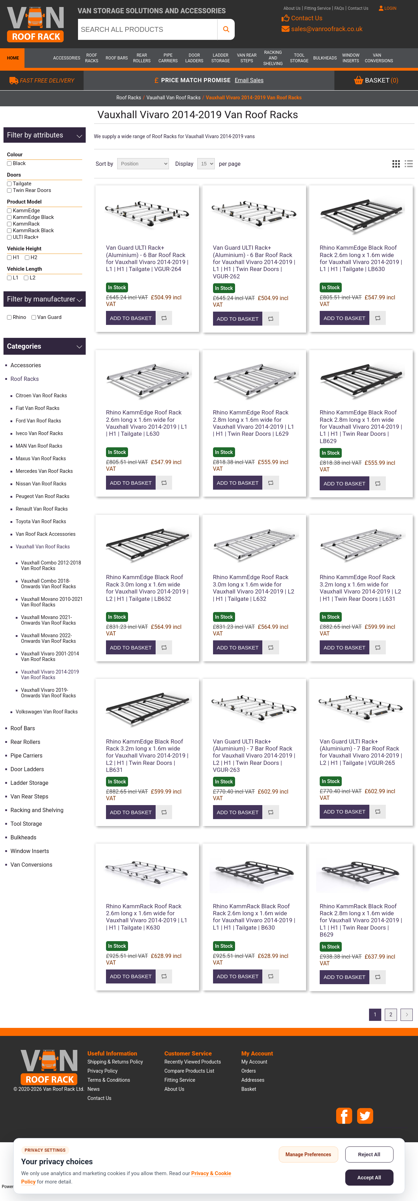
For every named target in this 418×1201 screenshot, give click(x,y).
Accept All (369, 1177)
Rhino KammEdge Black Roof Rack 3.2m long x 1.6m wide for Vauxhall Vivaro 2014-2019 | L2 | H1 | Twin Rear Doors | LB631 (147, 756)
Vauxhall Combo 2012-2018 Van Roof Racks (51, 565)
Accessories (65, 58)
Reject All (369, 1154)
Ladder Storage (220, 58)
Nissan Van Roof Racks (41, 483)
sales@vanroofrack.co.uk (322, 29)
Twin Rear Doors (32, 190)
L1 (16, 278)
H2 (34, 257)
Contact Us (358, 8)
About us (174, 1089)
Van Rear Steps (246, 58)
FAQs (339, 8)
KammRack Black (33, 230)
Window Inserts (350, 58)
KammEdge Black (33, 217)
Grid (396, 163)
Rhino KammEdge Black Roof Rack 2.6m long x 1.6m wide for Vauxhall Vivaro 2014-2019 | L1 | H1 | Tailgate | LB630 (361, 258)
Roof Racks (91, 58)
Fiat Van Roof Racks (37, 408)
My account (254, 1062)
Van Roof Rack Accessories (46, 534)
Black (19, 163)
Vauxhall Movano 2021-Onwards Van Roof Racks (48, 620)
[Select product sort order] (143, 163)
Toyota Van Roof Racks (41, 521)
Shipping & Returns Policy (115, 1062)
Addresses (252, 1080)
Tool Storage (299, 58)
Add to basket (130, 318)
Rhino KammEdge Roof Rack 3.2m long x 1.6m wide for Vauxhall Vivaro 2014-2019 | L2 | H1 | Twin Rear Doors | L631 (360, 588)
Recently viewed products (192, 1062)
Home (12, 58)
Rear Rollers (141, 58)
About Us (292, 8)
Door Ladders (194, 58)
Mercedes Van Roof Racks (44, 471)
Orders (248, 1071)
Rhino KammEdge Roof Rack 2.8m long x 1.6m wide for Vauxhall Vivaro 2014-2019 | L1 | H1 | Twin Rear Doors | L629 (254, 423)
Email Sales (249, 81)
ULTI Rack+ (26, 237)
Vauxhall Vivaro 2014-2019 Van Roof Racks (50, 674)
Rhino (19, 317)
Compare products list (189, 1071)
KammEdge (26, 210)
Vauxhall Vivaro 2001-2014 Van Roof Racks (50, 656)
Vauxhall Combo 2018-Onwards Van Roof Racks (48, 583)
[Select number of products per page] (206, 163)
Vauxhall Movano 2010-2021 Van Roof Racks (52, 601)
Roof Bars (117, 58)
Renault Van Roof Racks (42, 509)
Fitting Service (317, 8)
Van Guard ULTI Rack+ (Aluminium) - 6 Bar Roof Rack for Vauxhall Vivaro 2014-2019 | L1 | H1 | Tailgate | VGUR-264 (147, 258)
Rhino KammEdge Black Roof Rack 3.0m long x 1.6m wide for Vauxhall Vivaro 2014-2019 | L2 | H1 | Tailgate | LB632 (147, 588)
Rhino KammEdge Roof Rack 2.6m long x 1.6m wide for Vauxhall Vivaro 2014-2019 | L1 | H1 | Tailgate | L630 (146, 423)
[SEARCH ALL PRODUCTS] (148, 29)
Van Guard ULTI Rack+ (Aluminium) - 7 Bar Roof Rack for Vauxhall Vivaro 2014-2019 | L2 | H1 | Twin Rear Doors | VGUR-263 (254, 756)
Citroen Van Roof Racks (41, 395)
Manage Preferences (308, 1154)
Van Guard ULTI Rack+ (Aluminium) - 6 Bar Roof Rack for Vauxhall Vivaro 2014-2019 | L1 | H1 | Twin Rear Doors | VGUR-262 (254, 262)
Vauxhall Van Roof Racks (43, 546)
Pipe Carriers (168, 58)
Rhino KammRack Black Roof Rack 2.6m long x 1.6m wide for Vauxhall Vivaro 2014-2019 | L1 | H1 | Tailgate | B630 (254, 917)
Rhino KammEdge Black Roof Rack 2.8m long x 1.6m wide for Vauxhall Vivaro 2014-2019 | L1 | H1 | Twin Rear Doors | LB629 (361, 427)
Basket (248, 1089)
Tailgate (22, 183)
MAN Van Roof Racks (39, 446)
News (93, 1089)
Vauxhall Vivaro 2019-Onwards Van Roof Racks (48, 692)
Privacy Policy (102, 1071)
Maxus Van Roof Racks (41, 458)
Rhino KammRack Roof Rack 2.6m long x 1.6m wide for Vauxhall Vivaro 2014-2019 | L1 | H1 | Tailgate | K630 (146, 917)
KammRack (26, 224)
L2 (33, 278)
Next (407, 1015)
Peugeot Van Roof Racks (42, 496)
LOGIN (387, 8)
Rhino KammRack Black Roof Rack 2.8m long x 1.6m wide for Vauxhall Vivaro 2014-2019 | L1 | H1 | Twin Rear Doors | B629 (361, 920)
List (408, 163)
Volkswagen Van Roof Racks (47, 712)
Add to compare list (164, 318)
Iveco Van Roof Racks (39, 433)
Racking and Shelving (273, 58)
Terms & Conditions (108, 1080)
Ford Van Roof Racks (38, 421)
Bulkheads (324, 58)
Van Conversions (377, 58)
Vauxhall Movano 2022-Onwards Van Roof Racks (48, 638)
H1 (16, 257)
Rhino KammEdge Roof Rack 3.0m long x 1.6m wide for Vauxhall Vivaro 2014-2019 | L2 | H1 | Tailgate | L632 (254, 588)
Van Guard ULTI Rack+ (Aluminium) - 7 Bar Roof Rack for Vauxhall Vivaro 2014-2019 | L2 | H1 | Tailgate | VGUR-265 (361, 752)
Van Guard (49, 317)
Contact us (99, 1098)
